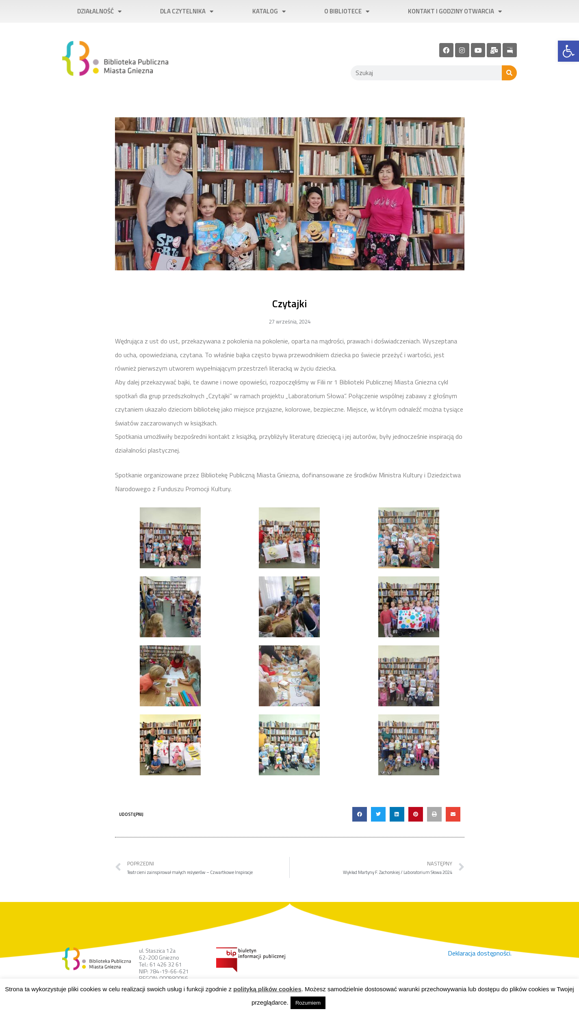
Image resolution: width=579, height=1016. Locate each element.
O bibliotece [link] (346, 11)
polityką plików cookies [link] (267, 989)
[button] (359, 814)
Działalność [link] (99, 11)
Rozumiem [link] (308, 1003)
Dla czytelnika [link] (186, 11)
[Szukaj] (509, 72)
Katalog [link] (269, 11)
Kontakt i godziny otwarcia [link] (455, 11)
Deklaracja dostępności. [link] (480, 953)
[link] (568, 51)
